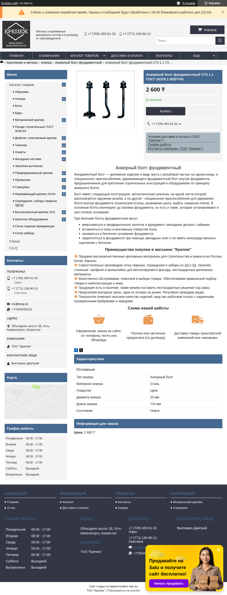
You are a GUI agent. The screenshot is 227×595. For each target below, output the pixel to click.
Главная (16, 55)
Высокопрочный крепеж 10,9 (35, 212)
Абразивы (22, 92)
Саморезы (22, 187)
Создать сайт (9, 3)
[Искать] (220, 41)
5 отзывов (189, 3)
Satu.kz (133, 586)
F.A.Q (13, 248)
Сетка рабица (24, 233)
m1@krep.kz (19, 304)
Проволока (22, 180)
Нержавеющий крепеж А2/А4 (35, 194)
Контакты (164, 55)
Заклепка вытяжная (29, 166)
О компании (49, 55)
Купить (165, 111)
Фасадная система (28, 159)
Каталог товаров (84, 55)
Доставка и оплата (127, 55)
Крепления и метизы (22, 62)
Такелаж (21, 145)
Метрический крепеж (29, 120)
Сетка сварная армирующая (35, 226)
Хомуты (20, 152)
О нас (11, 508)
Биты (18, 105)
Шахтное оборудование (31, 219)
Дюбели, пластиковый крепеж (36, 138)
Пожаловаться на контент (123, 590)
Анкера (46, 62)
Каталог (68, 502)
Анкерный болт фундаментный (78, 62)
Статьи (14, 241)
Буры (18, 113)
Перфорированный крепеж (34, 173)
